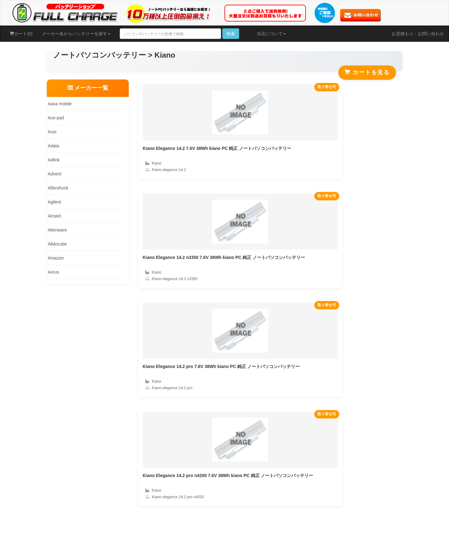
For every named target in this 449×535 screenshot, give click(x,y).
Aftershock (56, 187)
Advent (53, 173)
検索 (230, 33)
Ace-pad (54, 117)
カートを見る (367, 72)
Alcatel (53, 215)
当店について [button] (271, 33)
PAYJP (402, 363)
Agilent (53, 201)
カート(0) (21, 33)
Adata (52, 145)
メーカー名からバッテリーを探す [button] (76, 33)
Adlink (52, 159)
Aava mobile (58, 103)
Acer (51, 131)
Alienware (56, 229)
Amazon (54, 258)
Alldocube (56, 243)
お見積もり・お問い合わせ (418, 33)
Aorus (52, 272)
